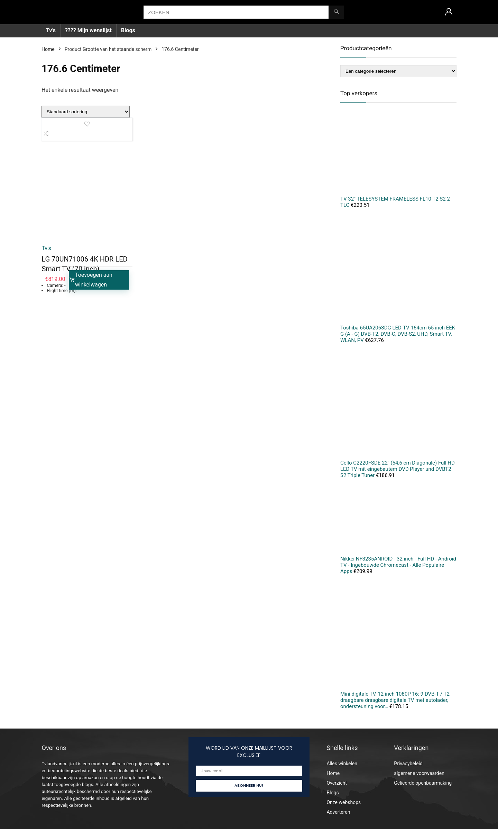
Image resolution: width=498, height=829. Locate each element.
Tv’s (51, 30)
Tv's (46, 248)
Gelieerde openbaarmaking (423, 783)
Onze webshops (343, 802)
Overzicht (336, 783)
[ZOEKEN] (336, 12)
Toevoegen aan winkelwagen (90, 280)
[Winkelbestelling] (86, 112)
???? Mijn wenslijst (88, 30)
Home (48, 49)
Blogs (128, 30)
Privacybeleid (408, 763)
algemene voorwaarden (419, 773)
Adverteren (338, 812)
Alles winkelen (341, 763)
